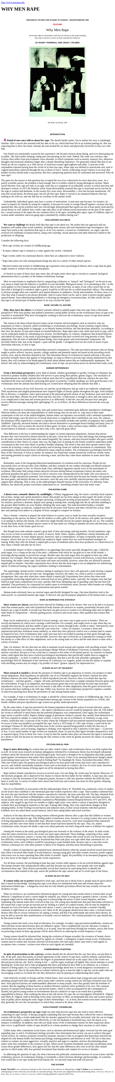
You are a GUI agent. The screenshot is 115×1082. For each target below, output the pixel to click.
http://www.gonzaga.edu (13, 2)
